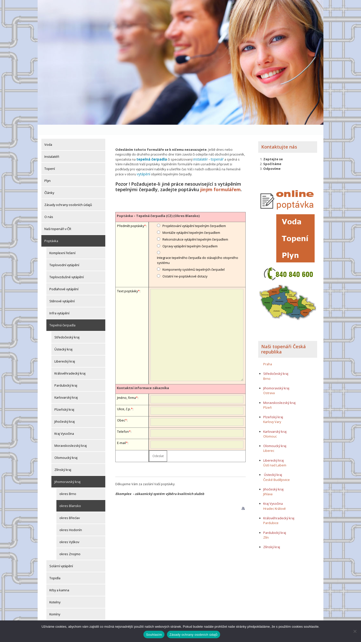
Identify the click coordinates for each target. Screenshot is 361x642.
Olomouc (270, 425)
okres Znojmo (69, 543)
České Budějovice (276, 469)
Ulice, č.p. (124, 397)
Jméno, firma (126, 386)
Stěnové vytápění (62, 291)
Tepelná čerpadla (62, 315)
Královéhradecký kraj (69, 363)
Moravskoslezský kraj (70, 435)
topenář (214, 149)
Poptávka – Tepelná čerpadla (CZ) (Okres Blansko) (158, 204)
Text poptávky (127, 279)
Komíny (54, 604)
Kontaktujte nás (279, 136)
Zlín (266, 527)
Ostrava (269, 382)
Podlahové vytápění (63, 278)
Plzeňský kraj (64, 399)
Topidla (54, 567)
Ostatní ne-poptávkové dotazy (184, 265)
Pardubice (271, 512)
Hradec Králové (274, 498)
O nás (48, 206)
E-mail (121, 431)
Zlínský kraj (62, 459)
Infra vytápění (59, 303)
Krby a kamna (59, 580)
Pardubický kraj (65, 375)
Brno (266, 368)
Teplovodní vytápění (64, 254)
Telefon (123, 420)
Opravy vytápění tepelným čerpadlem (190, 235)
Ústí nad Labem (274, 454)
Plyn (47, 170)
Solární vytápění (61, 555)
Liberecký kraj (64, 351)
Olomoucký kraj (65, 447)
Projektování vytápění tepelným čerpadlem (194, 214)
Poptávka (51, 230)
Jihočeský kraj (64, 411)
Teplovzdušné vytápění (66, 266)
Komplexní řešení (62, 242)
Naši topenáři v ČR (57, 218)
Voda (48, 134)
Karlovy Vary (272, 411)
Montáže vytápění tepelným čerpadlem (191, 221)
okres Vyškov (69, 531)
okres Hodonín (70, 519)
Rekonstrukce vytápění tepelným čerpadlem (195, 228)
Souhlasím (154, 634)
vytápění (121, 163)
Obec (121, 409)
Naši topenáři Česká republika (283, 338)
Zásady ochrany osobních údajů (68, 194)
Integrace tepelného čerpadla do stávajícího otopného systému (197, 248)
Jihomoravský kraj (67, 471)
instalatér (198, 149)
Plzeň (267, 397)
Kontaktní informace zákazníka (143, 376)
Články (49, 182)
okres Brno (67, 483)
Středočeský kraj (66, 327)
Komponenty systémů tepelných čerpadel (193, 258)
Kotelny (54, 592)
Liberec (268, 440)
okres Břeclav (69, 507)
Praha (267, 353)
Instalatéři (51, 146)
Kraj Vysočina (64, 423)
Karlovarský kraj (66, 387)
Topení (49, 158)
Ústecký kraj (63, 339)
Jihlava (268, 483)
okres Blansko (70, 495)
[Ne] (354, 631)
